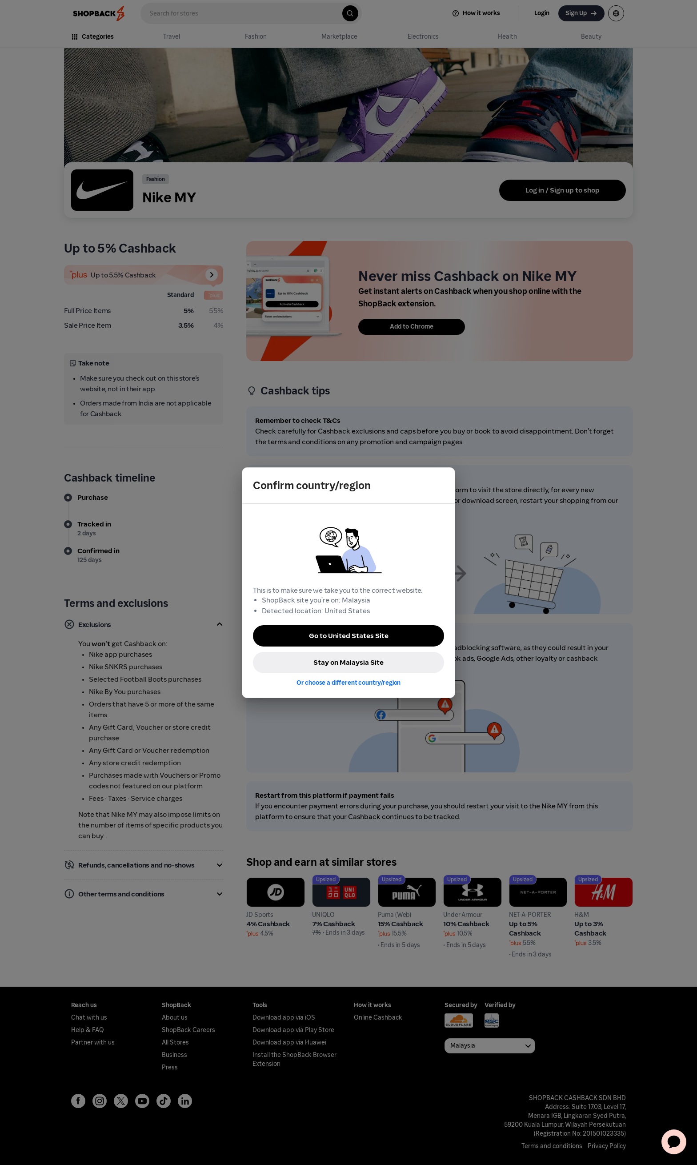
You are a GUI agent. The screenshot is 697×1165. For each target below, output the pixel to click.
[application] (674, 1142)
